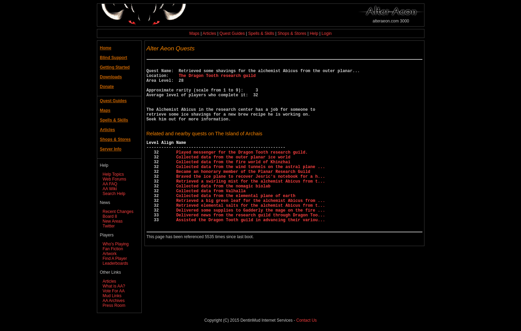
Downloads (111, 77)
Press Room (114, 305)
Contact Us (306, 320)
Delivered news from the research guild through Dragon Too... (250, 245)
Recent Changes (118, 211)
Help (314, 33)
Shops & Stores (292, 33)
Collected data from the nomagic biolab (223, 210)
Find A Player (115, 258)
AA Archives (114, 300)
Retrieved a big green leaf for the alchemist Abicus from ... (250, 227)
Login (327, 33)
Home (105, 48)
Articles (209, 33)
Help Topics (113, 174)
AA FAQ (110, 184)
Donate (107, 86)
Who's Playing (116, 244)
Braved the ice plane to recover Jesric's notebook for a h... (250, 198)
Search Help (114, 193)
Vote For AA (114, 291)
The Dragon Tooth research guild (217, 78)
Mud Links (112, 295)
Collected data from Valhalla (211, 215)
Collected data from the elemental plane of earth (235, 221)
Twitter (109, 226)
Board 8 (110, 216)
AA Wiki (110, 188)
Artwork (110, 253)
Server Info (111, 149)
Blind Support (113, 57)
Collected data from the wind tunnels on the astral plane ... (250, 186)
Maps (194, 33)
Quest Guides (232, 33)
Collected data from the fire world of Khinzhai (233, 180)
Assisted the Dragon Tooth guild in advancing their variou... (250, 251)
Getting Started (115, 67)
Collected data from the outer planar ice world (233, 174)
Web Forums (114, 179)
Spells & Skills (261, 33)
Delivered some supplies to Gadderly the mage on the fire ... (250, 239)
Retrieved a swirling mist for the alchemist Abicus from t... (250, 204)
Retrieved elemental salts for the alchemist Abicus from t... (250, 233)
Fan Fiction (113, 248)
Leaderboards (115, 263)
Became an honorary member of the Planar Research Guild (243, 192)
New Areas (113, 221)
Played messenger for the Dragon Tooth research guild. (242, 169)
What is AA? (114, 286)
